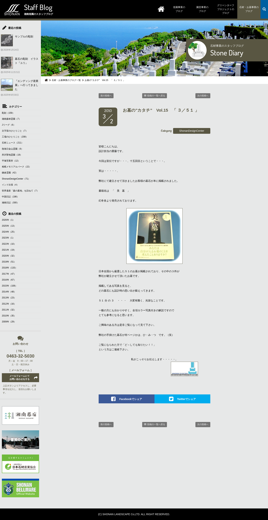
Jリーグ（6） (8, 125)
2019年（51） (9, 261)
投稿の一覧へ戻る (156, 95)
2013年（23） (9, 297)
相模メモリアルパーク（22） (16, 166)
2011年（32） (9, 309)
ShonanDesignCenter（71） (16, 178)
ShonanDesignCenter (191, 130)
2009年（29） (9, 321)
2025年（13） (9, 226)
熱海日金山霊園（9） (12, 149)
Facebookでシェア (130, 399)
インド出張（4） (10, 184)
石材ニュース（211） (12, 142)
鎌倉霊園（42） (10, 172)
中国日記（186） (10, 196)
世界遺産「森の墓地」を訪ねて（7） (20, 190)
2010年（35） (9, 315)
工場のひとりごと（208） (15, 136)
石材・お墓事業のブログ (249, 9)
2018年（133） (9, 267)
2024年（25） (9, 232)
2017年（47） (9, 274)
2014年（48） (9, 291)
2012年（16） (9, 304)
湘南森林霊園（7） (11, 119)
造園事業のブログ (179, 9)
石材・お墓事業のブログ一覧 (66, 80)
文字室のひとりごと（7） (15, 130)
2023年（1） (8, 237)
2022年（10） (9, 244)
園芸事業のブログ (202, 9)
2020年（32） (9, 256)
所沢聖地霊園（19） (12, 154)
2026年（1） (8, 220)
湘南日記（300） (10, 202)
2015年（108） (9, 285)
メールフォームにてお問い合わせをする (19, 377)
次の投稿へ (202, 95)
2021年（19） (9, 250)
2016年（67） (9, 280)
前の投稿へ (106, 95)
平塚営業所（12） (11, 160)
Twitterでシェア (186, 399)
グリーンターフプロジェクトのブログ (225, 9)
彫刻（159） (8, 113)
